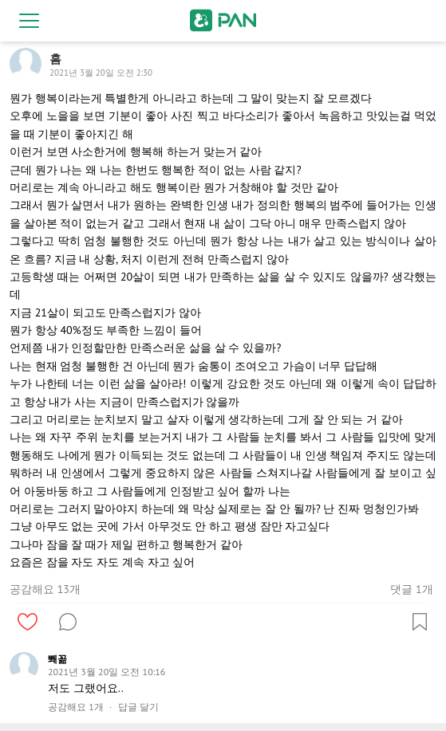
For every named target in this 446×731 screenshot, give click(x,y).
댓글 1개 (411, 589)
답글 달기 (138, 707)
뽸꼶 (57, 659)
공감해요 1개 (76, 707)
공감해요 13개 (45, 589)
